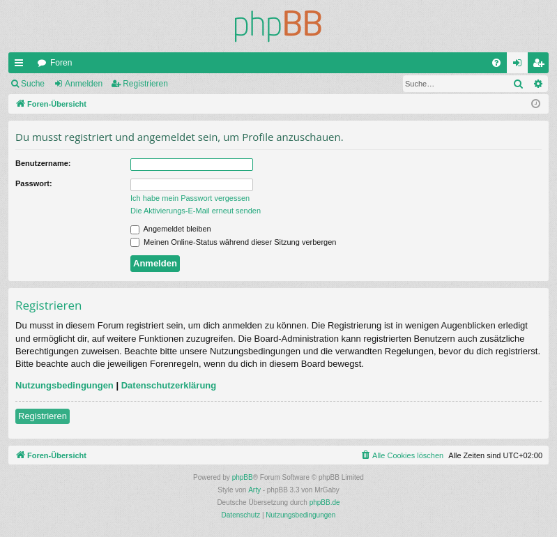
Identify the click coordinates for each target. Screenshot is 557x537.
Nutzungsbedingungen (64, 385)
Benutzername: (42, 163)
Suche (33, 84)
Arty (254, 490)
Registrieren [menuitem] (541, 65)
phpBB (242, 477)
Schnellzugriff (21, 65)
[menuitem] (496, 62)
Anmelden (83, 84)
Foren (61, 63)
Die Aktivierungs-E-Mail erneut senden (195, 210)
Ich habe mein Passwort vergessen (190, 198)
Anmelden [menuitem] (520, 65)
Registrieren (145, 84)
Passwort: (33, 183)
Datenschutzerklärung (169, 385)
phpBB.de (325, 502)
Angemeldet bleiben (170, 229)
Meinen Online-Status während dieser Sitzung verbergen (233, 242)
